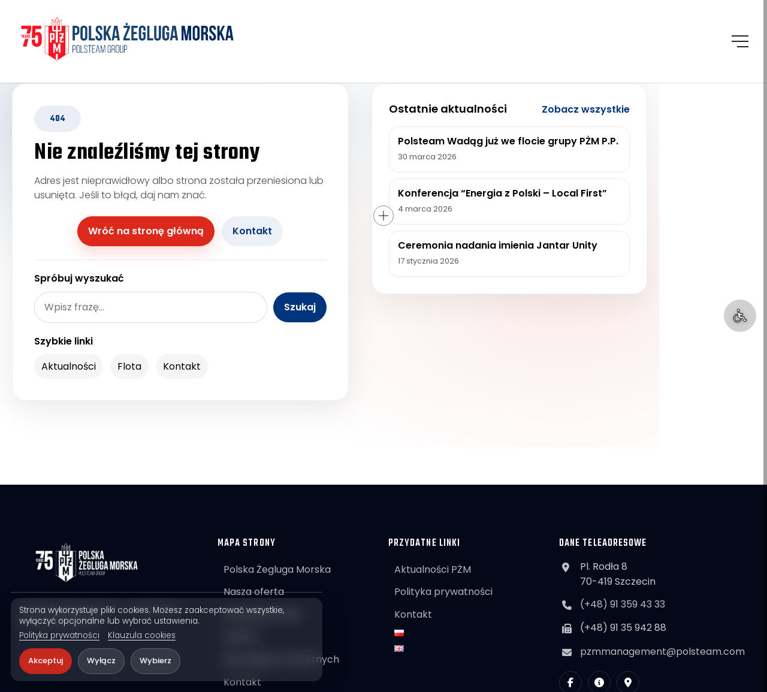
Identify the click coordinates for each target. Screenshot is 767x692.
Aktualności (68, 366)
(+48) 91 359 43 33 (622, 604)
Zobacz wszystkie (586, 109)
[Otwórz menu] (740, 41)
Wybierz (155, 660)
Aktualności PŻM (432, 569)
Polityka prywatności (59, 635)
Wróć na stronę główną (146, 231)
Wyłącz (101, 660)
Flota (129, 366)
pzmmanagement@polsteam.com (662, 651)
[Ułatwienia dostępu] (740, 316)
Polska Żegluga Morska (277, 569)
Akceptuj (45, 660)
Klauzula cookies (142, 635)
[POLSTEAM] (127, 39)
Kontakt (252, 231)
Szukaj (300, 307)
